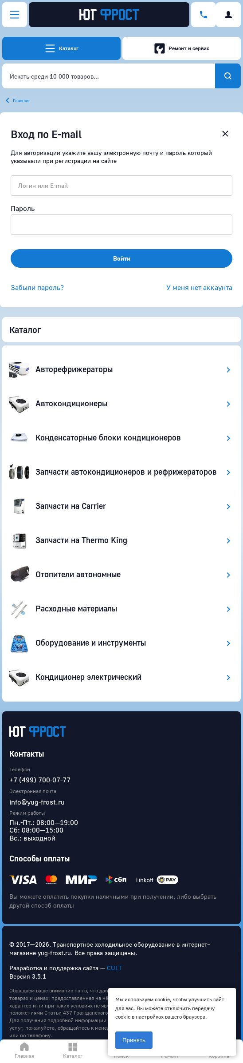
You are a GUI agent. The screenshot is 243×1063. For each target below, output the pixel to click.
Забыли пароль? (37, 287)
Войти (121, 258)
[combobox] (108, 75)
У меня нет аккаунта (199, 287)
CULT (114, 968)
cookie (162, 999)
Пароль (23, 208)
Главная (21, 100)
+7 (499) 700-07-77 (40, 779)
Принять (133, 1040)
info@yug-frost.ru (37, 801)
